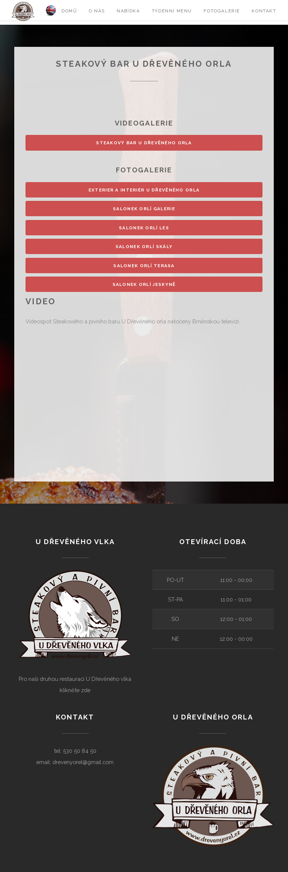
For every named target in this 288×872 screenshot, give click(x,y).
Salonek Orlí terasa (144, 265)
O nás (97, 10)
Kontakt (264, 10)
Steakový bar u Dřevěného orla (144, 142)
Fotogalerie (222, 10)
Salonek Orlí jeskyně (144, 284)
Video (41, 301)
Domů (69, 10)
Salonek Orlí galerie (144, 208)
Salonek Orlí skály (144, 246)
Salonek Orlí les (144, 227)
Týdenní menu (172, 10)
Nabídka (128, 10)
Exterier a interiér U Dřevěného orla (144, 190)
